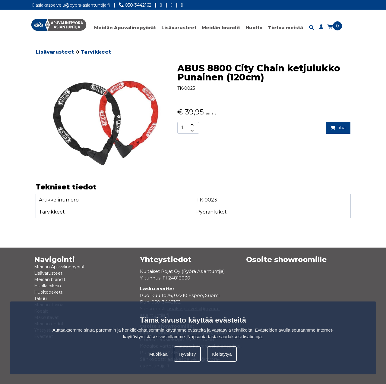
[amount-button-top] (191, 125)
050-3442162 (135, 4)
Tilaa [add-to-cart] (338, 127)
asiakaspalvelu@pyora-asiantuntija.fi (71, 4)
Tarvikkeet (96, 52)
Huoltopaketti (48, 292)
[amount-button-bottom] (191, 131)
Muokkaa (158, 354)
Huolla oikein (47, 286)
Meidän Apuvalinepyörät (125, 27)
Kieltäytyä (222, 354)
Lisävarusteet (178, 27)
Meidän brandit (221, 27)
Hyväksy (187, 354)
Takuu (40, 298)
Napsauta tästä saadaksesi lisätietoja (224, 336)
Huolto (254, 27)
